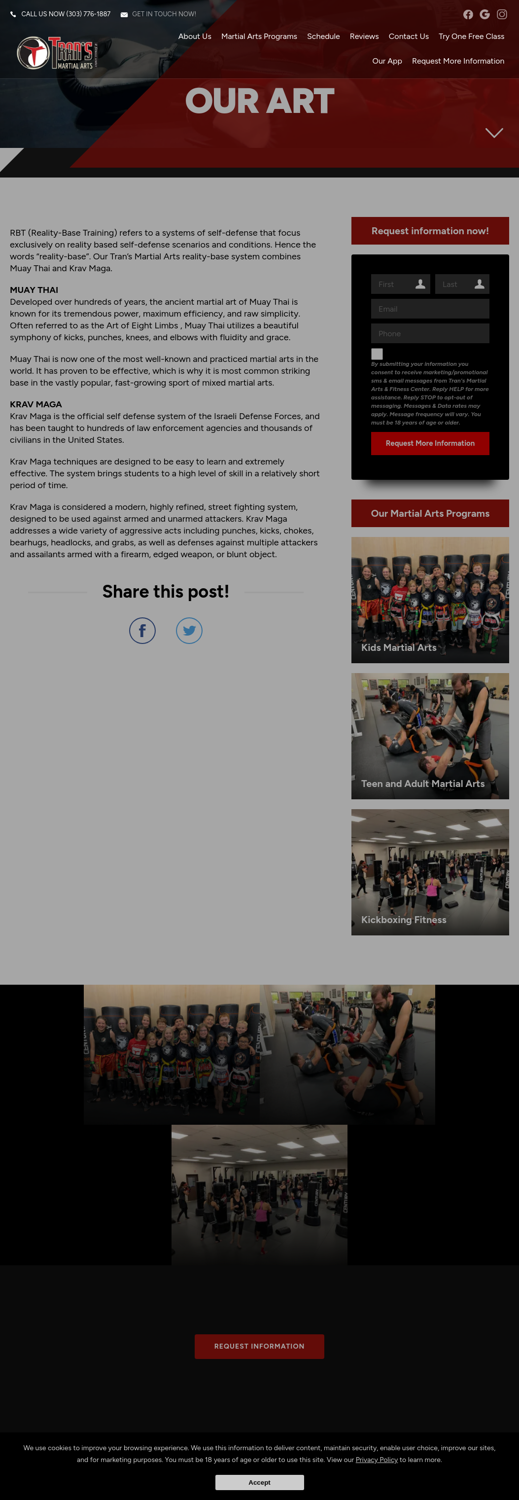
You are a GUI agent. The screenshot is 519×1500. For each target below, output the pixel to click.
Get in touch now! (165, 14)
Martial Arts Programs (259, 36)
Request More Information (458, 61)
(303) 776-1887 (89, 14)
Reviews (364, 36)
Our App (387, 61)
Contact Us (408, 36)
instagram (501, 15)
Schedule (323, 36)
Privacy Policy (377, 1460)
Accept (259, 1482)
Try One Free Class (471, 36)
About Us (194, 36)
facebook (468, 15)
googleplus (484, 15)
